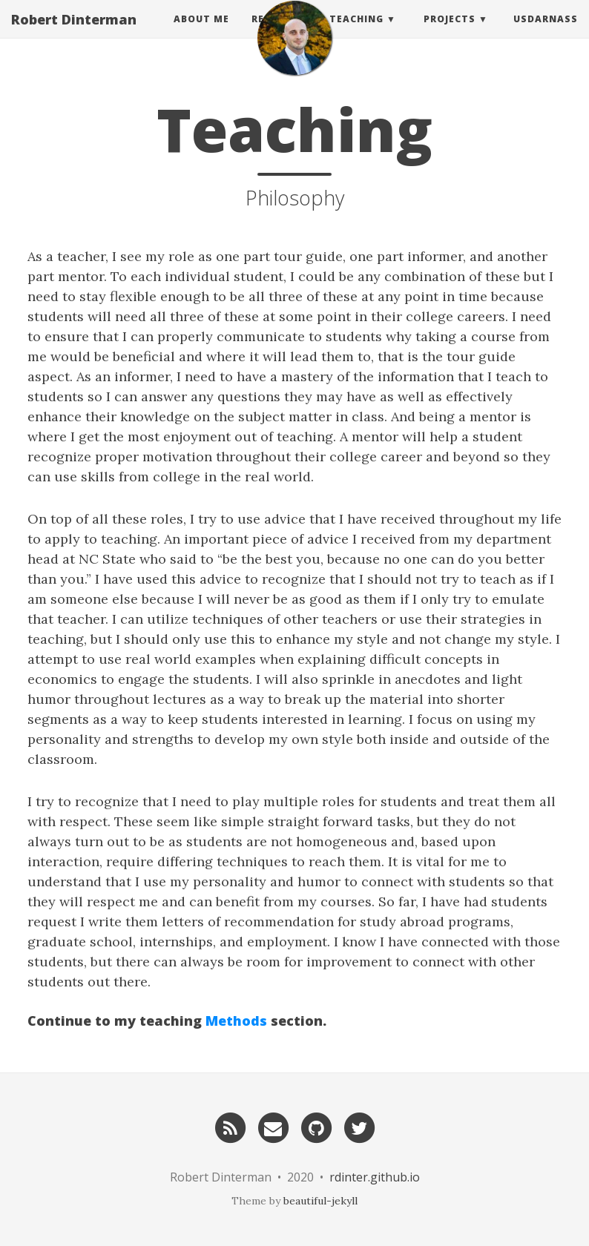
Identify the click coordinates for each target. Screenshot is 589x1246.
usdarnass (545, 33)
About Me (201, 33)
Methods (236, 1020)
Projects (450, 33)
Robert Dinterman (73, 33)
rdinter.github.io (374, 1177)
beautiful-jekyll (320, 1200)
